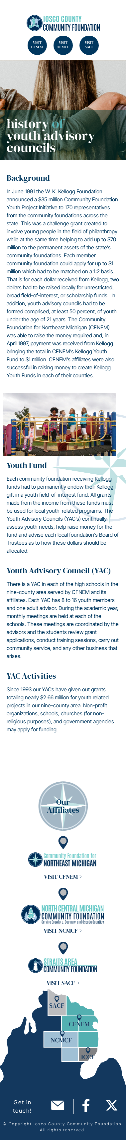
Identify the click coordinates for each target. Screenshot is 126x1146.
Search (13, 13)
